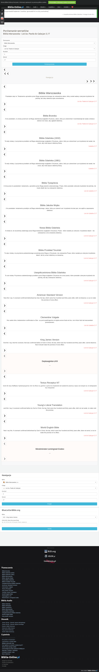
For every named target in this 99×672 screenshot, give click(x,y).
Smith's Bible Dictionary (8, 631)
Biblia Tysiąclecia (6, 607)
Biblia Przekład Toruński (8, 581)
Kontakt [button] (66, 7)
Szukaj (49, 528)
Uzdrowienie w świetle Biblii (9, 641)
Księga (4, 46)
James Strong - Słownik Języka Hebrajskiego (13, 622)
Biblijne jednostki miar (8, 643)
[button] (49, 43)
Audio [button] (35, 7)
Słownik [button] (43, 7)
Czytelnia (52, 7)
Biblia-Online (16, 7)
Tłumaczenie (6, 40)
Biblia (28, 7)
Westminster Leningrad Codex (10, 597)
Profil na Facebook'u (7, 662)
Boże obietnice (6, 654)
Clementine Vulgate (7, 587)
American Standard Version (9, 585)
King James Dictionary (8, 630)
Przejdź (49, 504)
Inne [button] (59, 7)
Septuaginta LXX (6, 596)
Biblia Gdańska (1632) (8, 572)
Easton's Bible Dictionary (8, 626)
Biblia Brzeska (6, 571)
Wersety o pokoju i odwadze (10, 650)
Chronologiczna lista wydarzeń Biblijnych (13, 648)
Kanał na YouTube (7, 660)
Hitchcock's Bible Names (8, 628)
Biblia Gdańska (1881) (8, 574)
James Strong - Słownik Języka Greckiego (13, 624)
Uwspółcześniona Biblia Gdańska (11, 583)
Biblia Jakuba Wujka (7, 578)
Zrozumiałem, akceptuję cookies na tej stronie (62, 2)
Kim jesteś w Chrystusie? (8, 639)
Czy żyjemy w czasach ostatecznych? (12, 645)
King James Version (7, 590)
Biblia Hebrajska (6, 605)
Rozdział (5, 51)
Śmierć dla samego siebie (9, 647)
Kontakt (4, 666)
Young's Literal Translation (9, 592)
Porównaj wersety (49, 64)
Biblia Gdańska (6, 604)
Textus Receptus (6, 588)
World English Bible (7, 594)
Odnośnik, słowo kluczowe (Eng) (10, 520)
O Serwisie (5, 664)
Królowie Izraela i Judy (8, 652)
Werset (5, 57)
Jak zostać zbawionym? (8, 638)
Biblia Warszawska (7, 576)
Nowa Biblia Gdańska (8, 580)
